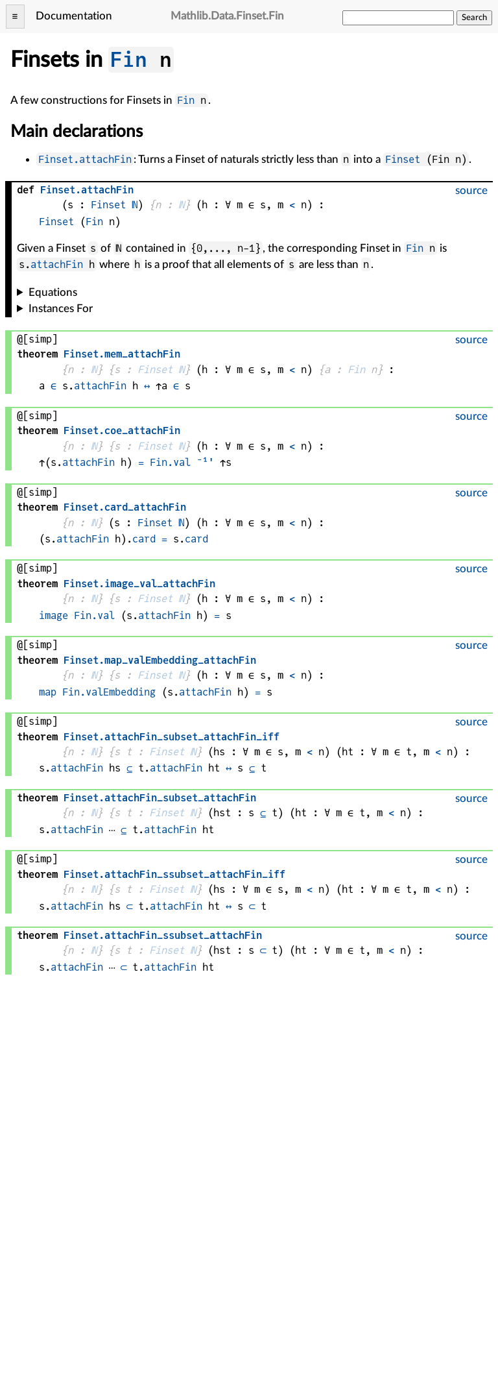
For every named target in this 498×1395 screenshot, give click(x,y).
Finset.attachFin (85, 159)
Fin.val (170, 462)
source (471, 190)
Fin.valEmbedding (109, 692)
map (47, 692)
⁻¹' (205, 462)
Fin (128, 59)
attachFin (56, 264)
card (144, 539)
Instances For (61, 308)
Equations (53, 292)
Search (474, 17)
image (53, 615)
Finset (402, 159)
